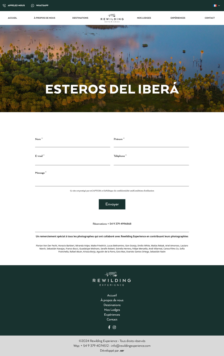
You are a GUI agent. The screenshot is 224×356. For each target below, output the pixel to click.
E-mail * (39, 156)
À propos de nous (44, 18)
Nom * (39, 139)
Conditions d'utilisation (144, 191)
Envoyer (112, 204)
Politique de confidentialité (118, 191)
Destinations (80, 18)
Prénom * (119, 139)
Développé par (112, 350)
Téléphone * (120, 156)
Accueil (12, 18)
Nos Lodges (144, 18)
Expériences (178, 18)
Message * (40, 172)
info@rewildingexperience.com (131, 346)
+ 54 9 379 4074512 (95, 346)
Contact (210, 18)
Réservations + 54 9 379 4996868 (112, 223)
